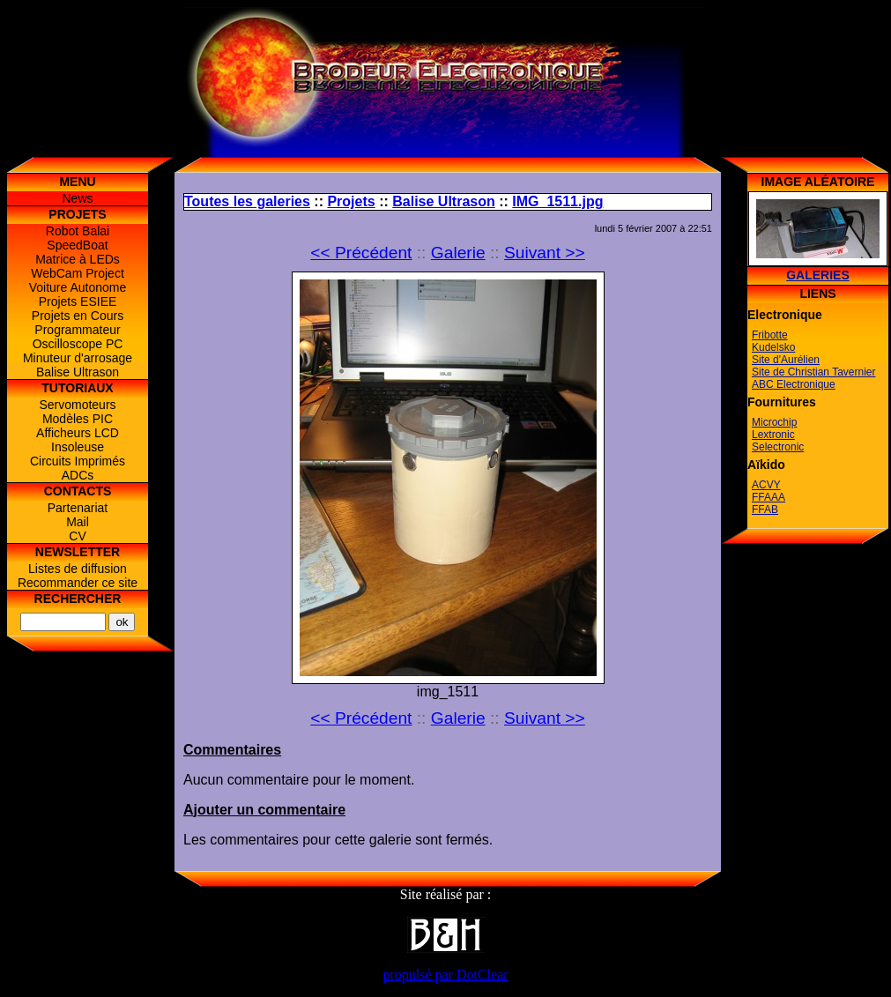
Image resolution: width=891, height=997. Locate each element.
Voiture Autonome (78, 287)
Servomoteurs (77, 405)
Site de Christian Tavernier (814, 372)
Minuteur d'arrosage (77, 358)
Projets (351, 201)
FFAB (765, 509)
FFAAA (768, 497)
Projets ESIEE (78, 301)
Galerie (458, 252)
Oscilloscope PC (78, 344)
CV (77, 536)
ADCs (78, 475)
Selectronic (778, 447)
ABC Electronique (793, 384)
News (77, 198)
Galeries (818, 275)
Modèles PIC (77, 419)
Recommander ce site (77, 583)
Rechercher (78, 599)
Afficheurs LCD (77, 433)
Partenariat (78, 508)
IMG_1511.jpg (557, 201)
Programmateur (77, 330)
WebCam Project (77, 273)
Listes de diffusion (77, 569)
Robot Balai (77, 231)
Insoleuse (77, 447)
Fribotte (770, 335)
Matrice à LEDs (77, 259)
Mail (77, 522)
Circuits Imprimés (77, 461)
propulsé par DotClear (445, 974)
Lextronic (773, 434)
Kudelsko (773, 347)
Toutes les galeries (247, 201)
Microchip (774, 422)
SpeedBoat (77, 245)
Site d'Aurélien (786, 359)
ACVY (766, 485)
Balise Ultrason (77, 372)
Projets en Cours (77, 316)
